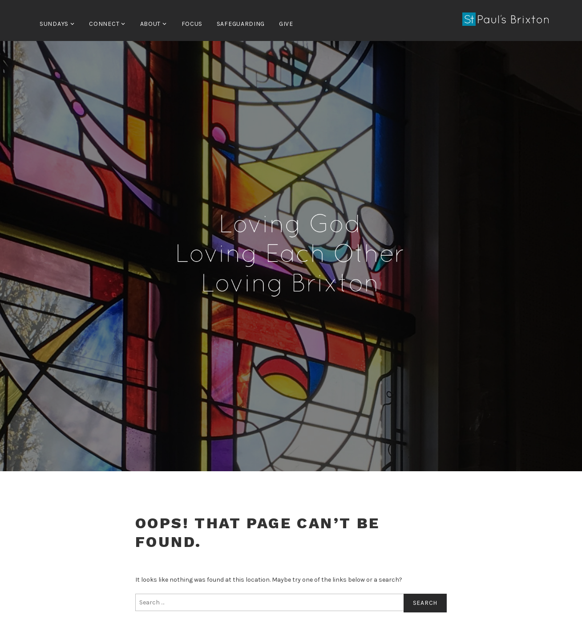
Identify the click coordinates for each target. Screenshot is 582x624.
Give (286, 24)
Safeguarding (241, 24)
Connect (104, 24)
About (150, 24)
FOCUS (192, 24)
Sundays (54, 24)
